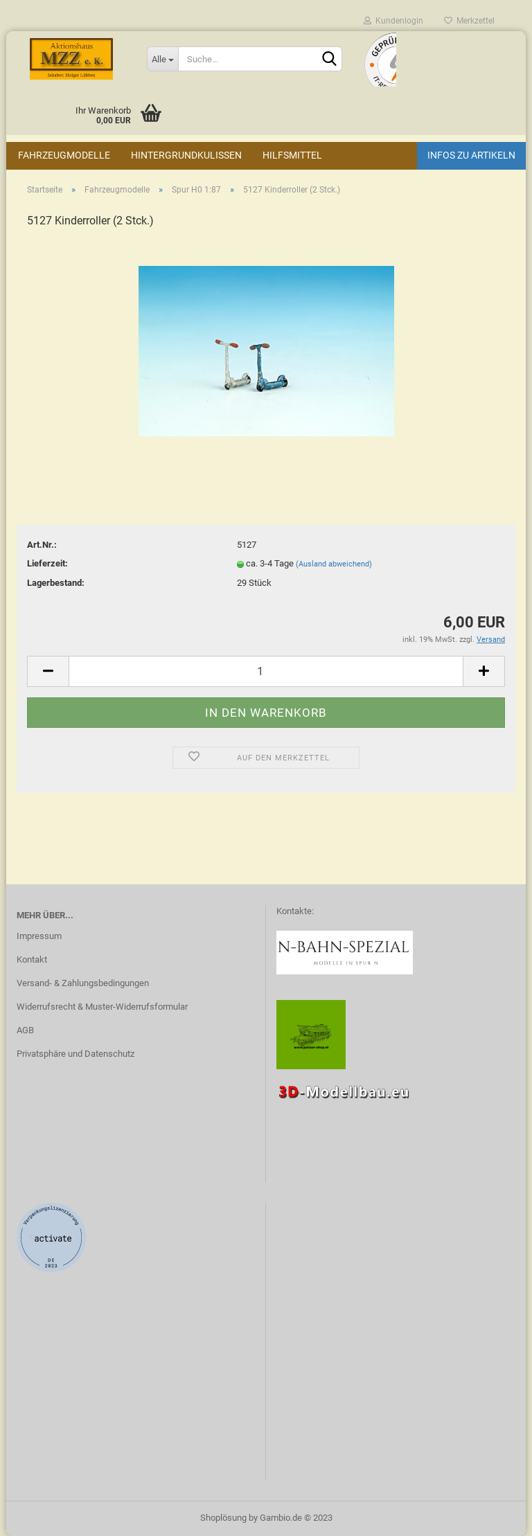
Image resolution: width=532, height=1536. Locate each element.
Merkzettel (469, 21)
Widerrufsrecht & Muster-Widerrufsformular (102, 1006)
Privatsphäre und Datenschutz (75, 1053)
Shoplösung (223, 1517)
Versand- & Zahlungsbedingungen (83, 983)
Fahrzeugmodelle (64, 155)
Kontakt (32, 959)
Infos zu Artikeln (471, 155)
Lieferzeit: (47, 563)
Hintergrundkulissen (186, 155)
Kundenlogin (393, 21)
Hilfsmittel (292, 155)
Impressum (39, 936)
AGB (25, 1030)
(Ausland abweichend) (334, 564)
